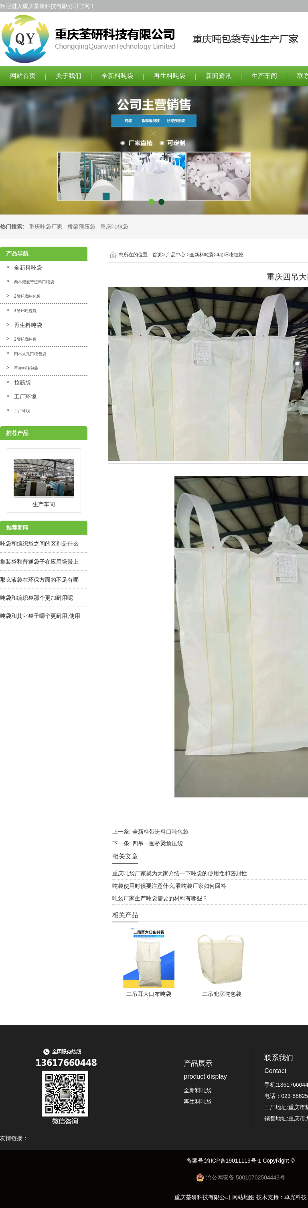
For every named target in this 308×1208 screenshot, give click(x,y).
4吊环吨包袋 (25, 311)
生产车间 (264, 75)
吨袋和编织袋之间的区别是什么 (39, 543)
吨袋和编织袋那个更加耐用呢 (36, 598)
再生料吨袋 (170, 75)
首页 (157, 255)
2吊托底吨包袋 (27, 296)
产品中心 (175, 255)
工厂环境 (25, 396)
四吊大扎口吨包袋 (30, 354)
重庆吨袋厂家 (46, 226)
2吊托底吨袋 (25, 339)
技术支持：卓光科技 (281, 1197)
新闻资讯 (218, 75)
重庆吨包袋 (114, 226)
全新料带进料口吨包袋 (160, 831)
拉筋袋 (22, 382)
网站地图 (243, 1197)
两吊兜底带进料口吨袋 (34, 282)
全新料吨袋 (117, 75)
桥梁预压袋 (81, 226)
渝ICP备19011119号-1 (234, 1160)
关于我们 (68, 75)
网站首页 (23, 75)
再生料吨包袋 (26, 368)
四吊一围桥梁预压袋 (157, 843)
